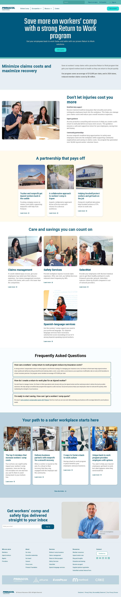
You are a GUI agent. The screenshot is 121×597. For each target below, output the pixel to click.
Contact (57, 8)
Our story (28, 552)
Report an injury (92, 2)
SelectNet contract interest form (82, 570)
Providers (5, 561)
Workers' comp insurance (56, 552)
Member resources (78, 552)
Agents (4, 558)
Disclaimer (81, 592)
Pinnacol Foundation (31, 567)
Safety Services (53, 561)
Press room (29, 564)
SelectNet (52, 564)
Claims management (55, 555)
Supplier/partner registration (81, 567)
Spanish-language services (57, 567)
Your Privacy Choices (112, 592)
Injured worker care (78, 555)
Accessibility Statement (99, 592)
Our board (28, 558)
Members (5, 552)
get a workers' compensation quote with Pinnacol (35, 400)
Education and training (79, 561)
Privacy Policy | (89, 592)
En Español (102, 2)
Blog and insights (78, 558)
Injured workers (6, 555)
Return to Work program (56, 558)
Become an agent (78, 564)
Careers (28, 561)
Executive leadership (31, 555)
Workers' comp (24, 8)
